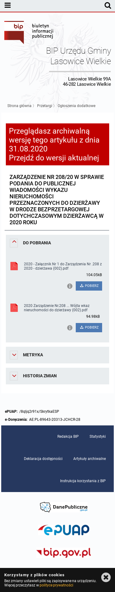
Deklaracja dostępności (43, 459)
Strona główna (19, 106)
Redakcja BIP (68, 436)
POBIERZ (89, 286)
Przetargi (44, 106)
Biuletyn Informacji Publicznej (29, 33)
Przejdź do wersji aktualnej (54, 157)
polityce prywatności (56, 585)
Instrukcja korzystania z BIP (83, 481)
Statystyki (98, 436)
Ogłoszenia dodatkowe (76, 106)
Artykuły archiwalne (89, 459)
